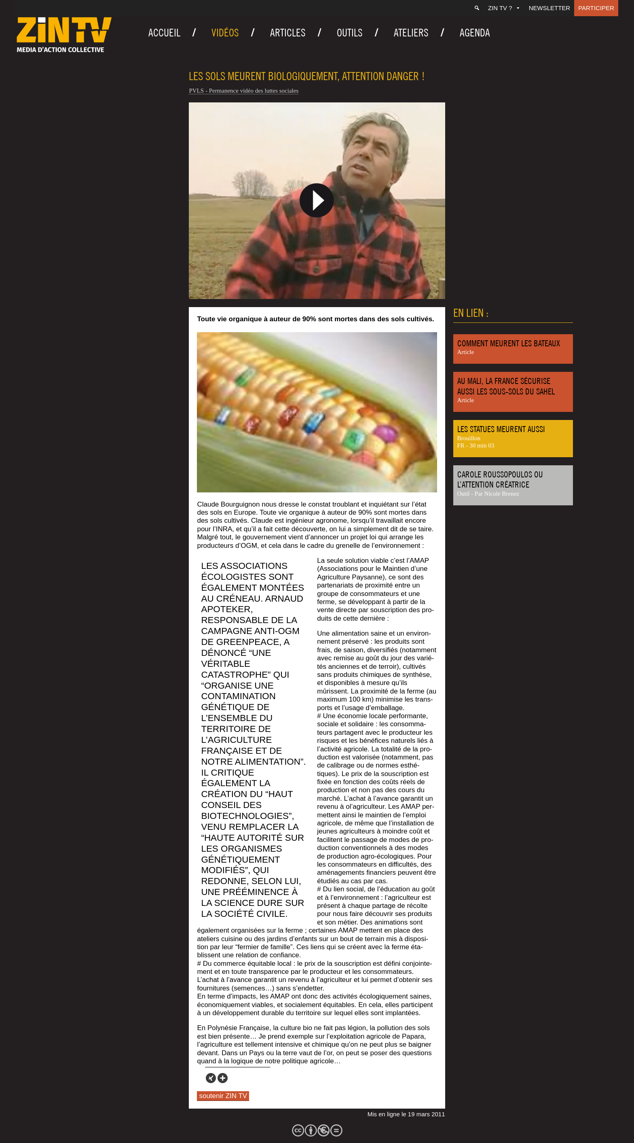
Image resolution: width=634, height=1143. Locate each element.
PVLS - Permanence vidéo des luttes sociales (243, 90)
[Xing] (211, 1078)
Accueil (164, 32)
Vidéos (225, 32)
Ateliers (411, 32)
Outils (350, 32)
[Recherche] (477, 8)
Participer (596, 7)
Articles (288, 32)
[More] (223, 1078)
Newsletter (550, 7)
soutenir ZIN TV (223, 1096)
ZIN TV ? (504, 7)
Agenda (475, 32)
